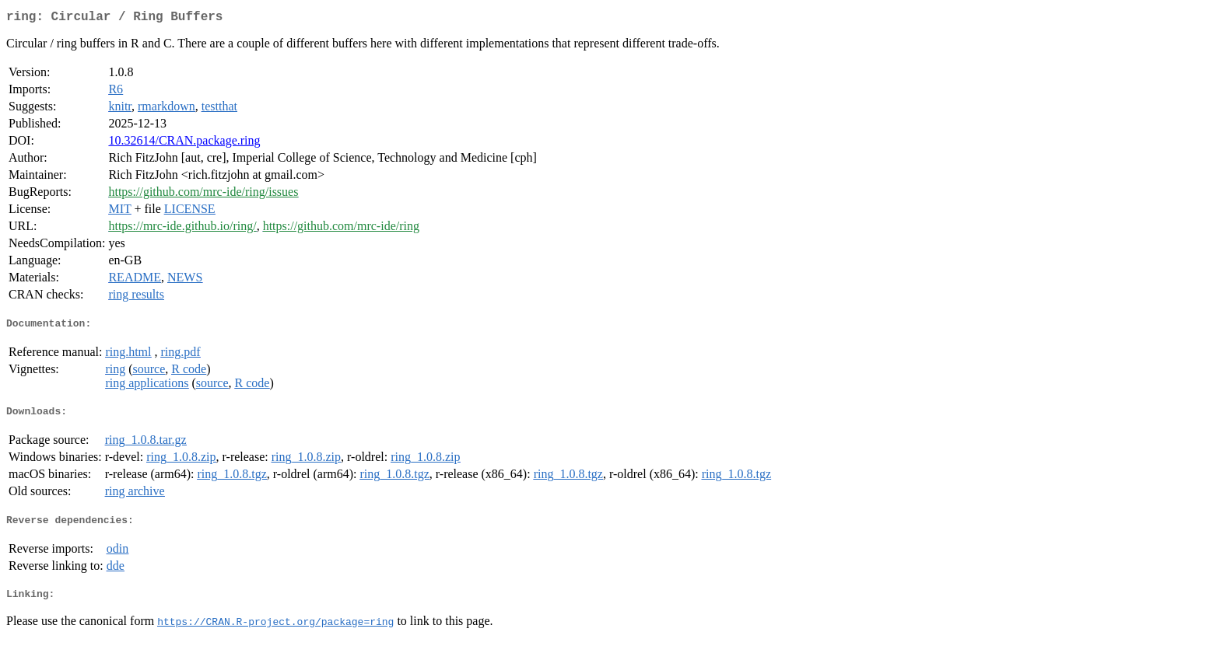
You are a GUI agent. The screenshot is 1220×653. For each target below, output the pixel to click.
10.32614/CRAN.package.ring (184, 143)
